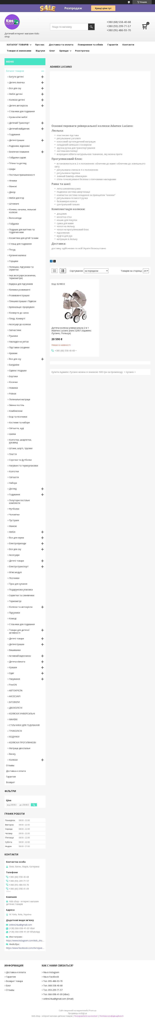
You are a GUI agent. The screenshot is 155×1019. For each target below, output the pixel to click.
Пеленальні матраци (19, 399)
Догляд (12, 488)
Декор (12, 192)
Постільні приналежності (22, 174)
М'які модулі (15, 572)
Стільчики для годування (22, 111)
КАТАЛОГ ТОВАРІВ (17, 44)
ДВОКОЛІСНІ (15, 707)
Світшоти (14, 477)
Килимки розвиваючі (19, 289)
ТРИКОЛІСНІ (15, 730)
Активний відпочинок (20, 655)
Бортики (13, 376)
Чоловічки (14, 514)
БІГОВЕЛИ (14, 702)
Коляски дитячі (17, 99)
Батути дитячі (16, 76)
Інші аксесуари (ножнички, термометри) (22, 277)
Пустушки (14, 520)
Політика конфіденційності (111, 1016)
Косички (13, 382)
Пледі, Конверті (17, 318)
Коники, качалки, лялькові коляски (22, 211)
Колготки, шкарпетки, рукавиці (20, 441)
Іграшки (13, 667)
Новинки (13, 387)
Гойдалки (14, 223)
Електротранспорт (18, 566)
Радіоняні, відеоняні (19, 145)
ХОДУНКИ (14, 736)
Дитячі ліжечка (17, 82)
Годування (14, 134)
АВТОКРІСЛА (15, 690)
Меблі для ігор (16, 197)
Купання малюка (17, 255)
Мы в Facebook (51, 976)
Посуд (12, 249)
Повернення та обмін (90, 44)
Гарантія (112, 44)
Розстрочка (82, 50)
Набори (13, 482)
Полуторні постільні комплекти (19, 501)
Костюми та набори (19, 422)
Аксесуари (14, 554)
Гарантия (11, 776)
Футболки (14, 508)
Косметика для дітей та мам (23, 238)
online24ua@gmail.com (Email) (58, 998)
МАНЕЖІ (13, 719)
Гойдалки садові (17, 157)
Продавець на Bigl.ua (77, 1013)
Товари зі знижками (19, 50)
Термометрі (15, 601)
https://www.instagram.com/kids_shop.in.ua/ (25, 940)
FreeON (13, 684)
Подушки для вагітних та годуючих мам (22, 231)
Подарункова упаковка (21, 589)
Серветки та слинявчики (21, 595)
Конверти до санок (19, 312)
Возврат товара (14, 981)
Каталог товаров (15, 70)
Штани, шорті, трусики (20, 448)
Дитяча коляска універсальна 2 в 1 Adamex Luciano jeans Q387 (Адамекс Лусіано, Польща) (71, 330)
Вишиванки (15, 650)
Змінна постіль (16, 405)
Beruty (12, 754)
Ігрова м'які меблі (18, 117)
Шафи (12, 169)
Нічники (13, 180)
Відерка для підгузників (21, 283)
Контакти (128, 44)
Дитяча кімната (17, 661)
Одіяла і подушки (17, 370)
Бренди (63, 50)
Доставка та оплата (61, 44)
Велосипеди (15, 218)
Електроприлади (17, 543)
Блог (52, 50)
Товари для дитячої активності (19, 631)
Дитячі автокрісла (18, 105)
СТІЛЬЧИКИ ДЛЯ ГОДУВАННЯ (24, 725)
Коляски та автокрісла (20, 606)
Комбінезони (15, 410)
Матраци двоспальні (19, 748)
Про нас (39, 44)
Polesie (12, 393)
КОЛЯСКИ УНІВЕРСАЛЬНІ (22, 713)
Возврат (10, 782)
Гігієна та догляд (17, 163)
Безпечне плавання (19, 151)
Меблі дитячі (15, 94)
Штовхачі (14, 203)
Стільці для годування (20, 243)
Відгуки (40, 50)
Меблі (12, 531)
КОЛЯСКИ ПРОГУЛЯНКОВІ (22, 742)
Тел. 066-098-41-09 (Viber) (56, 994)
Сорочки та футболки (20, 459)
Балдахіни (14, 364)
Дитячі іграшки (16, 140)
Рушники (13, 335)
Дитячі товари (16, 560)
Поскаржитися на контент (85, 1016)
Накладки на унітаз (19, 341)
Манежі (13, 186)
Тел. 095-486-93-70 (53, 981)
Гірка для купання (18, 583)
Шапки (12, 434)
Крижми (13, 353)
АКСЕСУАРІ (14, 696)
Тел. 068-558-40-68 (53, 985)
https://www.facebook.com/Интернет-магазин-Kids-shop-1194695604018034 (25, 948)
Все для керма (16, 537)
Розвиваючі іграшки (19, 295)
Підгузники (14, 612)
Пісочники (14, 578)
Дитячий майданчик (19, 128)
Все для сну (15, 88)
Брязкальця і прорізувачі (21, 307)
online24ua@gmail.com (20, 924)
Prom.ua (92, 1010)
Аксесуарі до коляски (20, 324)
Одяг (11, 673)
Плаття (13, 454)
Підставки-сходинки (19, 347)
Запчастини (15, 330)
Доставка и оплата (16, 771)
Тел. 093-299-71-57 (53, 989)
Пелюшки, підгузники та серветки (21, 268)
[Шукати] (91, 27)
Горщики (13, 261)
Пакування (14, 678)
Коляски (13, 759)
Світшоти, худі (16, 428)
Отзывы (10, 765)
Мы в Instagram (51, 972)
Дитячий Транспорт (19, 122)
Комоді (12, 618)
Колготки (14, 471)
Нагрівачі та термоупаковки (23, 465)
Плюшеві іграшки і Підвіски (22, 301)
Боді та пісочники (18, 416)
